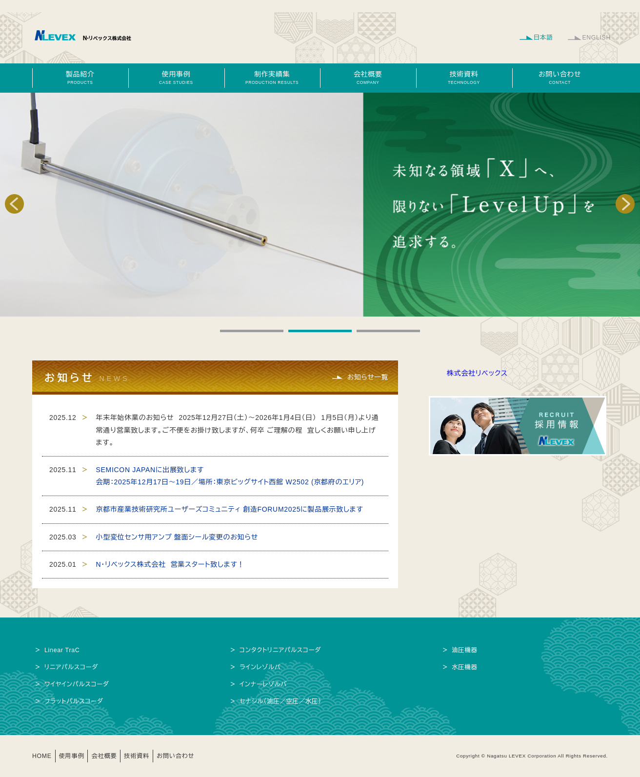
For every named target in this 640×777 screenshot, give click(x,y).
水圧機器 (465, 667)
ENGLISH (596, 37)
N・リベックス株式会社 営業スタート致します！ (170, 564)
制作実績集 (272, 77)
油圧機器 (465, 650)
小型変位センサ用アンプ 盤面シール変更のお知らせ (177, 537)
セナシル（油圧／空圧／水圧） (281, 701)
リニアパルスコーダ (71, 667)
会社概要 (368, 77)
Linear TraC (62, 650)
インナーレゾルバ (264, 684)
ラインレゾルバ (260, 667)
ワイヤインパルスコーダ (77, 684)
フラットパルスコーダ (74, 701)
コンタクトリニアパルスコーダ (281, 650)
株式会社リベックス (477, 373)
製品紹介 (80, 77)
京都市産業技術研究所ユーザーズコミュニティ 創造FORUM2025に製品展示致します (229, 509)
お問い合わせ (560, 77)
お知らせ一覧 (367, 377)
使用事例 (176, 77)
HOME (42, 756)
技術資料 (464, 77)
